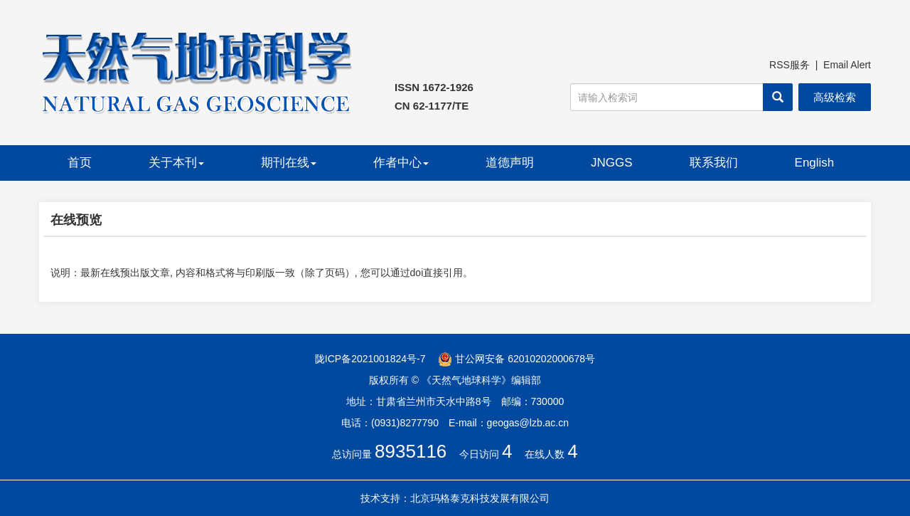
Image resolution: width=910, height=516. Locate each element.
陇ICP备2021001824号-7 (370, 358)
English (815, 162)
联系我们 (714, 162)
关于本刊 (176, 162)
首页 (80, 162)
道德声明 (510, 162)
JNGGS (612, 162)
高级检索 (834, 97)
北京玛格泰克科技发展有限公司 (480, 498)
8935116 (410, 451)
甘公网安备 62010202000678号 (516, 358)
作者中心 (401, 162)
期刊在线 (288, 162)
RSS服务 (789, 64)
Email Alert (847, 64)
